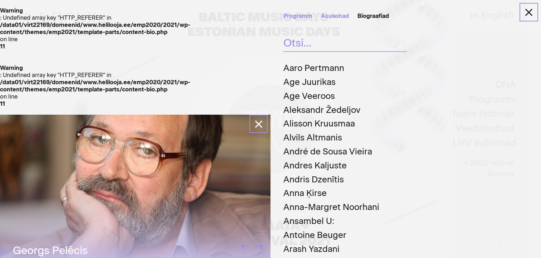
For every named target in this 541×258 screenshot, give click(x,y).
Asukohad (335, 16)
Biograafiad (373, 16)
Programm (297, 16)
